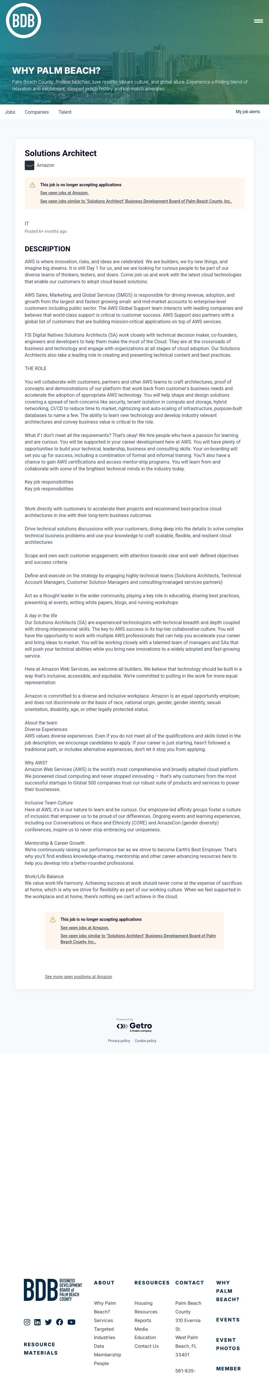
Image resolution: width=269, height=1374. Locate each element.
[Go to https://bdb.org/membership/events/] (230, 1320)
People (101, 1363)
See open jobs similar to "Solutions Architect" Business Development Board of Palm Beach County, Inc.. (136, 201)
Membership (107, 1355)
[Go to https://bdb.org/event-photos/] (230, 1344)
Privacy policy (119, 1041)
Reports (142, 1320)
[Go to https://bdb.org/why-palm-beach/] (230, 1291)
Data (99, 1346)
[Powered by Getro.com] (134, 1025)
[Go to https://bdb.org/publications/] (53, 1355)
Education (145, 1337)
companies (37, 112)
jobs (10, 112)
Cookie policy (145, 1041)
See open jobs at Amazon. (64, 192)
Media (141, 1329)
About (104, 1283)
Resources (152, 1283)
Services (103, 1320)
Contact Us (146, 1346)
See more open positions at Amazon (78, 976)
